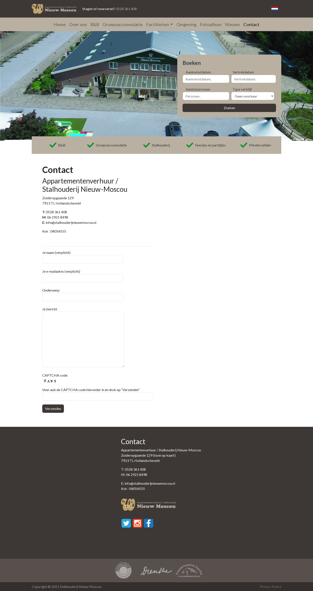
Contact (251, 24)
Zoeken (229, 108)
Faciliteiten (157, 24)
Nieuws (232, 24)
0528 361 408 (126, 9)
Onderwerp (82, 294)
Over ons (78, 24)
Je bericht (83, 337)
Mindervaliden (255, 145)
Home (60, 24)
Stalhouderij (156, 145)
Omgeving (186, 24)
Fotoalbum (211, 24)
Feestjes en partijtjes (206, 145)
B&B (94, 24)
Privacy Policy (270, 586)
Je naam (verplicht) (82, 256)
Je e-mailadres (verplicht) (82, 275)
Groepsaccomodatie (123, 24)
